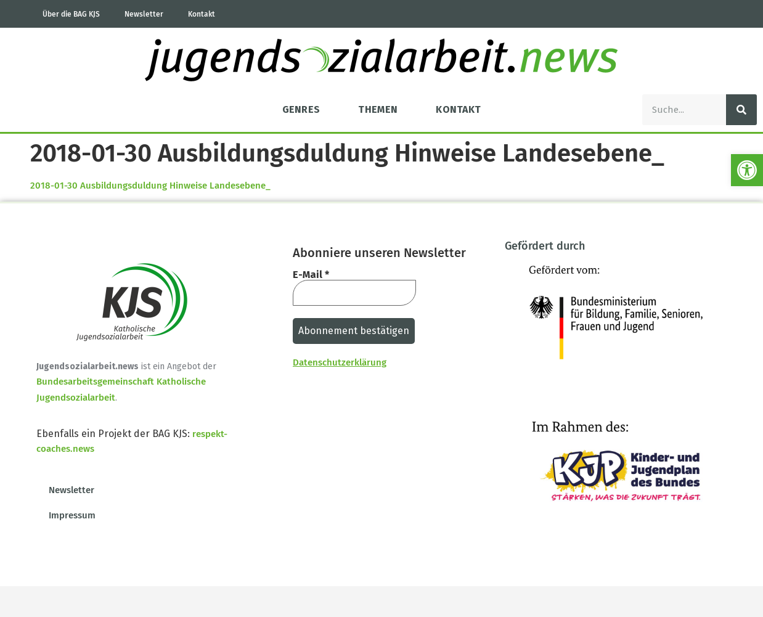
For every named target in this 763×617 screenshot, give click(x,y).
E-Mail (311, 275)
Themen (378, 109)
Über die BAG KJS (71, 14)
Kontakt (201, 14)
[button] (747, 170)
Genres (301, 109)
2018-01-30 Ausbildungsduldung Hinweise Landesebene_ (150, 185)
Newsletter (143, 14)
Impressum (72, 515)
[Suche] (741, 109)
